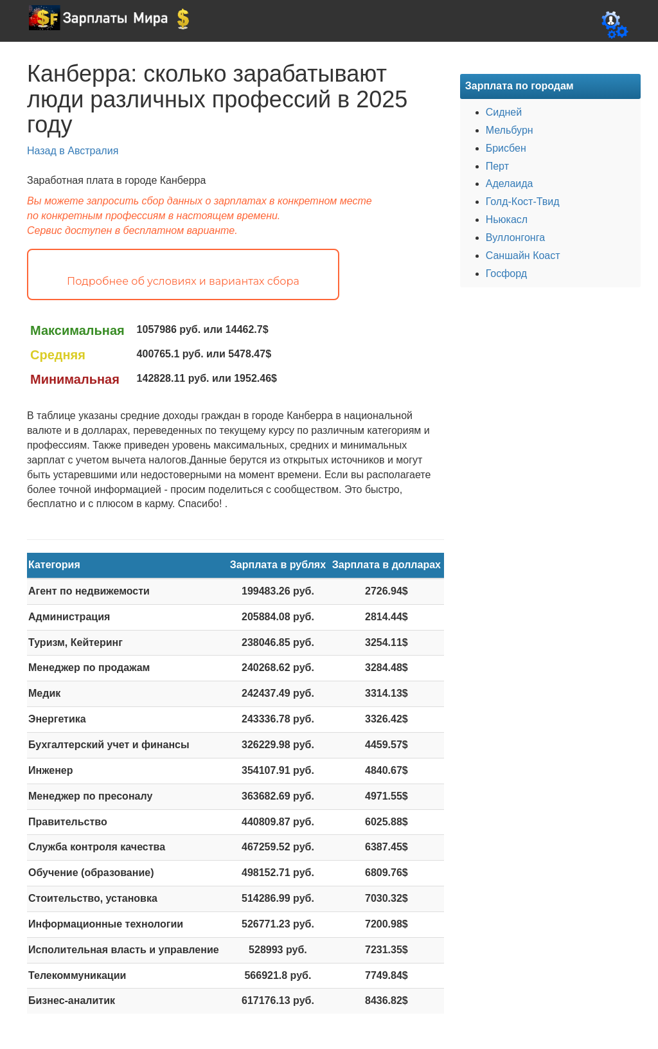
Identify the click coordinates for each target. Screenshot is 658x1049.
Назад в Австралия (72, 150)
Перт (497, 166)
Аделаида (509, 183)
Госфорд (506, 273)
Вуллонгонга (515, 237)
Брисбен (506, 148)
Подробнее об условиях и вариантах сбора (183, 281)
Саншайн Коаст (523, 255)
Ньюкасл (507, 219)
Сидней (504, 112)
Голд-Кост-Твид (523, 201)
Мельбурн (509, 130)
